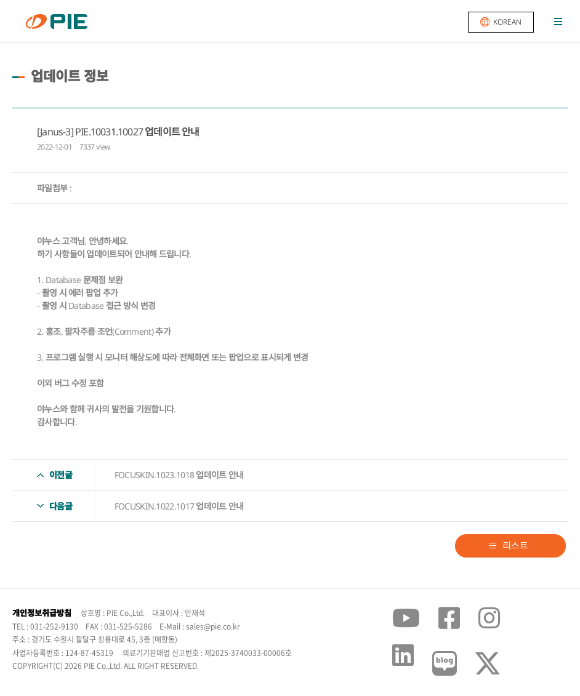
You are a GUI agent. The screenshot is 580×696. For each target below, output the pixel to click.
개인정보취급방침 (41, 612)
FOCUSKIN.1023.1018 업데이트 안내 (179, 475)
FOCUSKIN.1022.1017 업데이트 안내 (179, 506)
